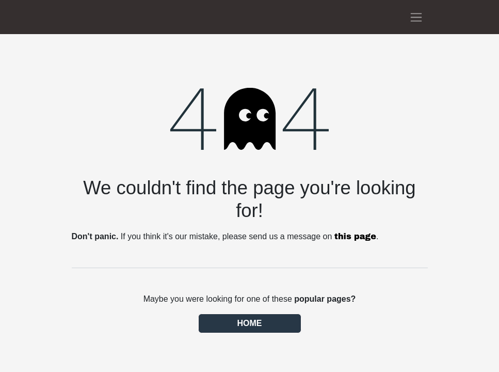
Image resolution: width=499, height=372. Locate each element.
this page (355, 236)
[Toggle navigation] (416, 17)
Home (249, 323)
